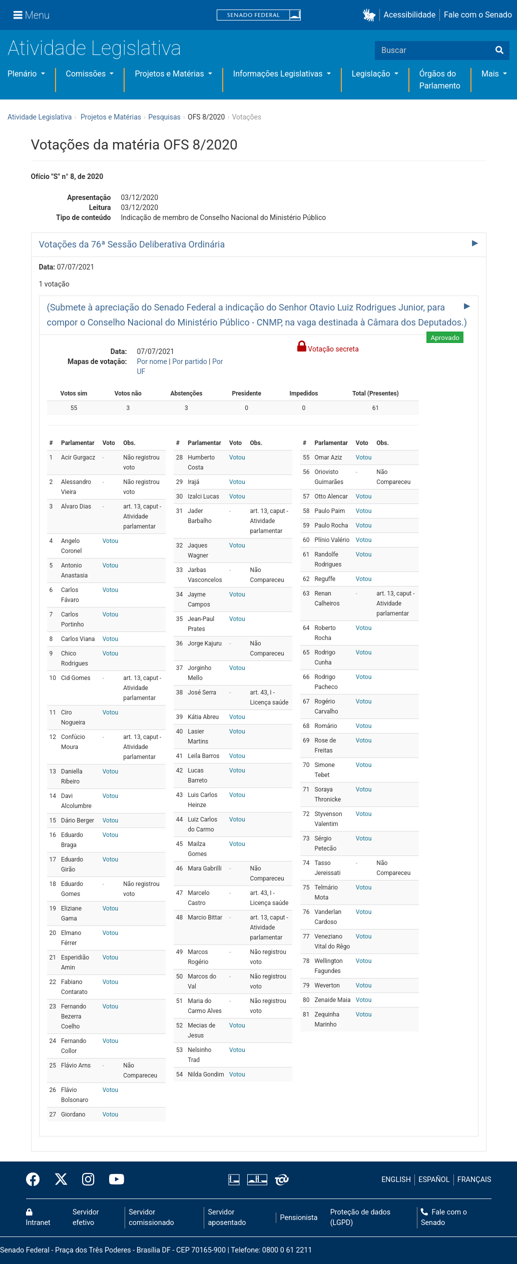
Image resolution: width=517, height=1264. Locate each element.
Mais (491, 73)
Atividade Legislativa (94, 48)
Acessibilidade (410, 15)
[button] (371, 15)
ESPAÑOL (433, 1180)
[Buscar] (499, 51)
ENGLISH (396, 1180)
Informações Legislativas (279, 73)
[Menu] (31, 15)
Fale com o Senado (478, 15)
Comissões (87, 73)
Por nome (152, 362)
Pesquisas (164, 117)
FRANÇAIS (474, 1180)
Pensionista (299, 1218)
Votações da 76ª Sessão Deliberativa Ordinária (132, 244)
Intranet (38, 1218)
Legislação (372, 73)
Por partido (189, 362)
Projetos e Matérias (170, 73)
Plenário (23, 73)
